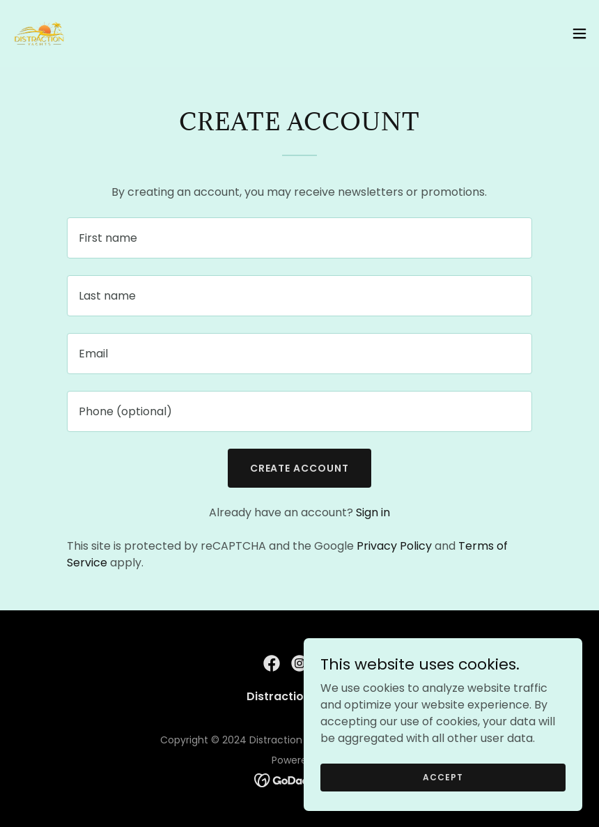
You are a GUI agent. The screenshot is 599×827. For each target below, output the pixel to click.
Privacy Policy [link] (394, 546)
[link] (39, 33)
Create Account (300, 468)
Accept (442, 776)
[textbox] (300, 237)
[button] (579, 33)
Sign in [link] (373, 512)
